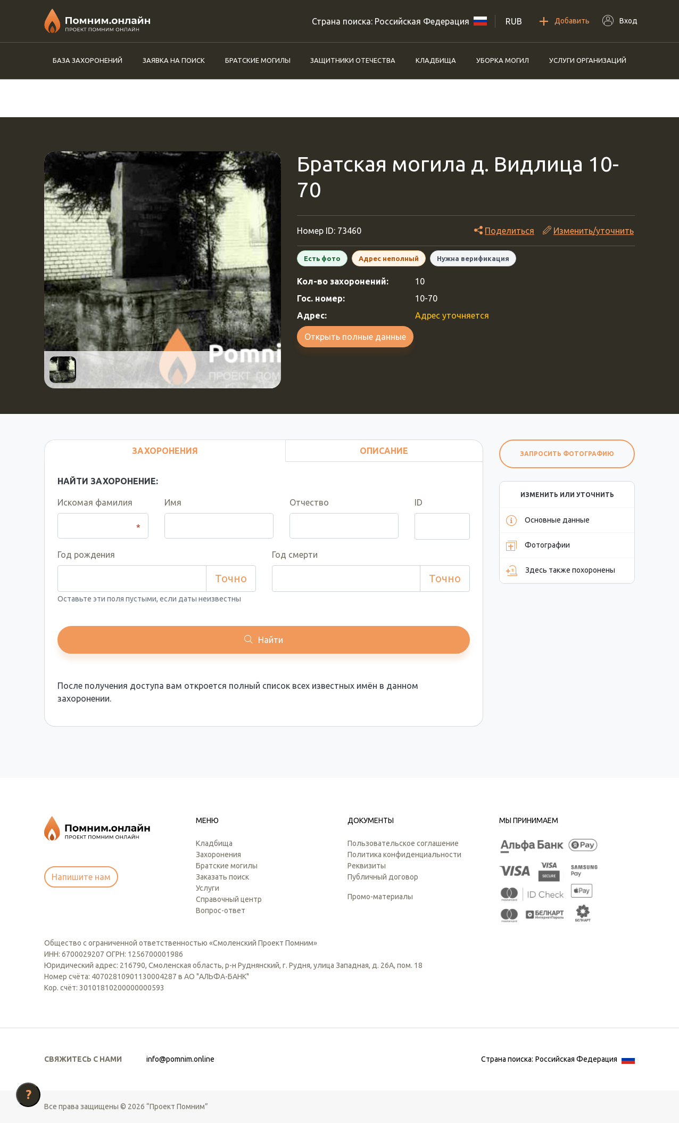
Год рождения (86, 554)
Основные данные (548, 520)
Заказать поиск (222, 877)
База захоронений (87, 60)
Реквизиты (366, 865)
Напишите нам (81, 877)
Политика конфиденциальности (404, 854)
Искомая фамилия (95, 502)
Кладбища (436, 60)
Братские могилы (258, 60)
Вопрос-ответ (220, 910)
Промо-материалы (380, 896)
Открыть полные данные (355, 336)
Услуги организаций (587, 60)
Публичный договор (382, 877)
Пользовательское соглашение (403, 843)
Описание (384, 450)
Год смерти (295, 554)
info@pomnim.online (180, 1059)
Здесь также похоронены (560, 570)
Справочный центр (229, 899)
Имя (172, 502)
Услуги (207, 888)
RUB (514, 21)
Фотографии (538, 545)
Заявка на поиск (174, 60)
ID (419, 502)
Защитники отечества (352, 60)
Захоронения (218, 854)
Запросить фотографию (567, 453)
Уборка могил (502, 60)
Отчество (309, 502)
